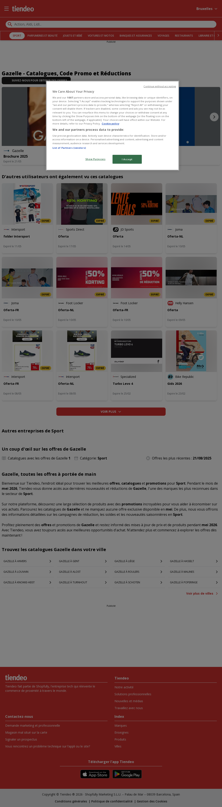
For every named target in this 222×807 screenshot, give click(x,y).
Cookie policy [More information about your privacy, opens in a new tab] (110, 123)
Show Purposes (95, 159)
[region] (112, 126)
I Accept (127, 159)
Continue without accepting (160, 86)
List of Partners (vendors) (69, 147)
